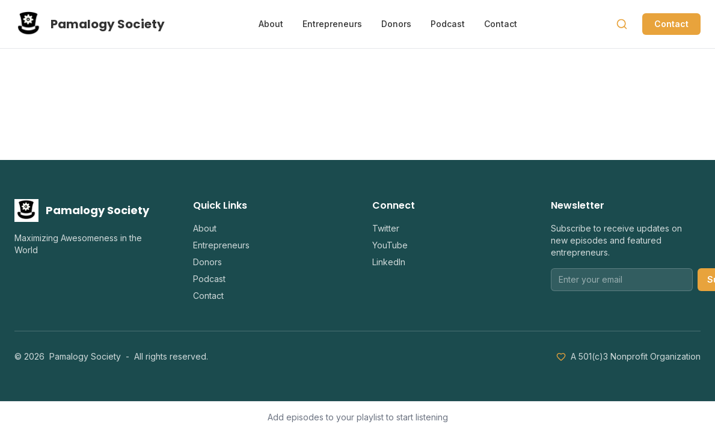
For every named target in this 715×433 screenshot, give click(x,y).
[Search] (622, 24)
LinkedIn (388, 262)
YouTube (390, 245)
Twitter (385, 228)
